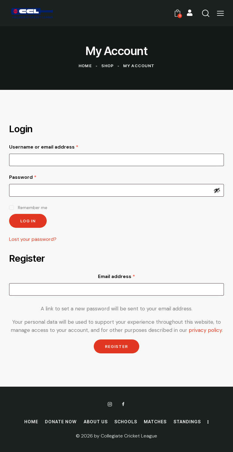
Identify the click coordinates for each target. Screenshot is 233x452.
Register (116, 346)
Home (85, 65)
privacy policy (205, 330)
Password (34, 177)
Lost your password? (32, 239)
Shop (107, 65)
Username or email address (54, 146)
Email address (127, 276)
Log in (27, 220)
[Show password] (217, 190)
